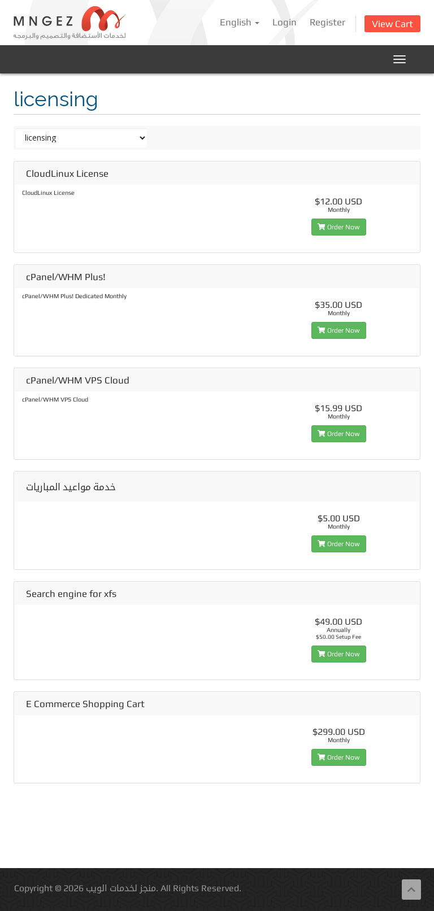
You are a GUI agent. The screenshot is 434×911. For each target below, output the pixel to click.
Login (284, 22)
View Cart (392, 23)
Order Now (339, 227)
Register (327, 22)
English (239, 22)
